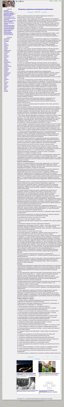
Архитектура (6, 39)
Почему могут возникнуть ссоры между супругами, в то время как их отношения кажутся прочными (9, 14)
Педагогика (6, 70)
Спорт (5, 80)
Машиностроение (7, 62)
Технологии (6, 82)
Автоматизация (7, 38)
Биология (6, 43)
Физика (5, 84)
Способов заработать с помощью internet (8, 30)
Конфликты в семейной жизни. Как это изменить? (49, 373)
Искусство (6, 53)
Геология (5, 49)
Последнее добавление (8, 34)
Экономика (6, 91)
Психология (6, 75)
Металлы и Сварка (7, 66)
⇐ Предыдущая (29, 12)
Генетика (5, 46)
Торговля (5, 83)
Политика (6, 71)
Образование (6, 68)
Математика (6, 60)
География (6, 47)
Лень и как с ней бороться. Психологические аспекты (9, 28)
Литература (6, 57)
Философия (6, 85)
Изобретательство (7, 50)
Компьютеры (6, 55)
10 (54, 356)
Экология (5, 89)
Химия (5, 88)
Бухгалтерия (6, 45)
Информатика (6, 51)
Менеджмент (6, 64)
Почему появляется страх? (9, 17)
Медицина (6, 63)
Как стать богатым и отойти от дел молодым (10, 19)
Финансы (5, 87)
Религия (5, 78)
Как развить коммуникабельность (8, 11)
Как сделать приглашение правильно (9, 23)
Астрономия (6, 41)
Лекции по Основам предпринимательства (8, 33)
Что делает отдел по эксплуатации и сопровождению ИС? (46, 391)
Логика (5, 58)
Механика (6, 67)
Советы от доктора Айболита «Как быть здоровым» (9, 21)
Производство (6, 74)
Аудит (5, 42)
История (5, 54)
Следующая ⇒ (44, 12)
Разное (5, 76)
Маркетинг (6, 59)
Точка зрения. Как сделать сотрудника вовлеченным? (9, 26)
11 (57, 356)
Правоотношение (7, 72)
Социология (6, 79)
